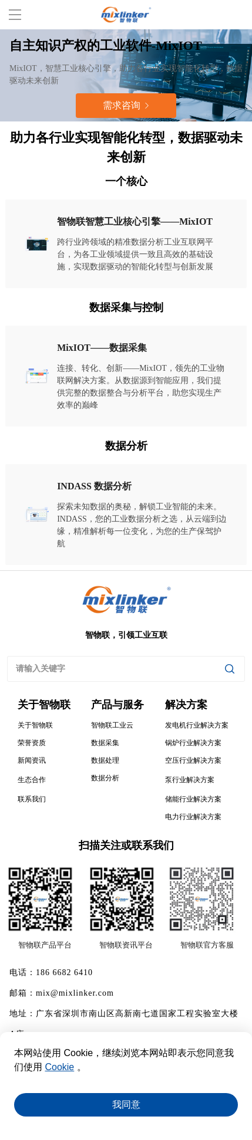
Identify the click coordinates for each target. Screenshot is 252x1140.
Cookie (59, 1067)
